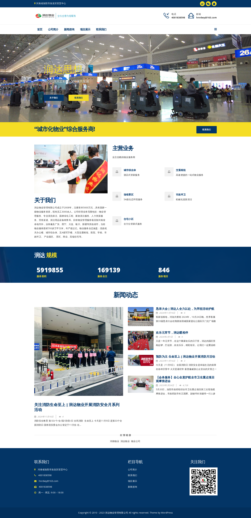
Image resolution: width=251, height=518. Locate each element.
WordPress (167, 512)
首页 (39, 29)
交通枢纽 (181, 170)
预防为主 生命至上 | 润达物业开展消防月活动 (185, 356)
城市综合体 (130, 170)
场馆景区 (129, 194)
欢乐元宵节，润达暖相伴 (172, 332)
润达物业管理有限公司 (116, 512)
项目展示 (85, 29)
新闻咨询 (69, 29)
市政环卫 (181, 194)
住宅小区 (129, 219)
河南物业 (114, 441)
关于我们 (53, 98)
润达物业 (125, 441)
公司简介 (53, 29)
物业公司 (135, 441)
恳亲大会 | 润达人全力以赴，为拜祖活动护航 (185, 309)
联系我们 (101, 29)
